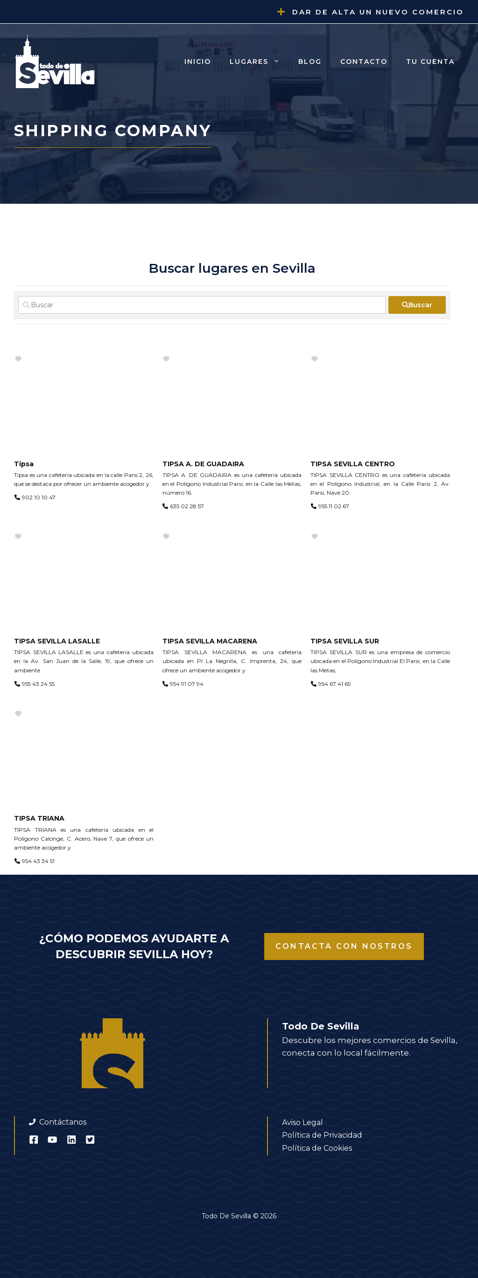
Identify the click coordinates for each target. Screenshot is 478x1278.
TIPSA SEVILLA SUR (344, 641)
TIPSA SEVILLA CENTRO (352, 464)
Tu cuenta (430, 61)
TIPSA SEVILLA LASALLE (57, 641)
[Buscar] (202, 305)
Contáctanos (62, 1122)
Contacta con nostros (344, 946)
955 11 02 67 (333, 506)
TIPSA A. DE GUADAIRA (203, 464)
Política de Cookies (317, 1148)
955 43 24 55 (38, 683)
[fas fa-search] (417, 305)
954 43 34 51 (38, 860)
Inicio (197, 61)
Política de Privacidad (322, 1135)
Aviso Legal (302, 1122)
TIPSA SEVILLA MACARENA (209, 641)
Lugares (259, 62)
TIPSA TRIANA (39, 818)
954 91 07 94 (187, 683)
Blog (310, 61)
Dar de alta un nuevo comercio (378, 11)
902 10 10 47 (39, 497)
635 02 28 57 (187, 506)
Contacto (363, 61)
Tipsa (24, 464)
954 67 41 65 (334, 683)
